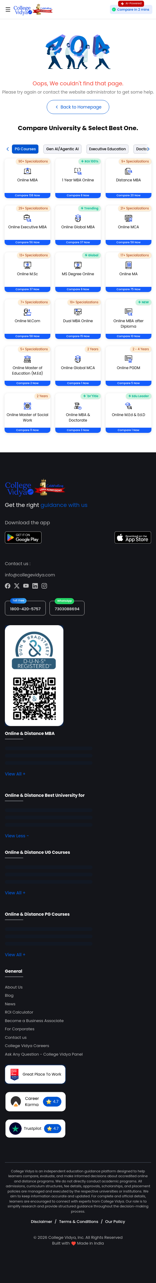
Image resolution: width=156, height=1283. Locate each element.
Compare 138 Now (27, 195)
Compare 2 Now (27, 383)
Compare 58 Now (128, 242)
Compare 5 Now (128, 383)
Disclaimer (41, 1221)
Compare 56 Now (27, 242)
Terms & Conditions (78, 1221)
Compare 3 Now (78, 430)
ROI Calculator (19, 1012)
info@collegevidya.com (30, 575)
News (10, 1004)
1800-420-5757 (25, 609)
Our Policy (115, 1221)
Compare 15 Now (78, 336)
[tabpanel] (78, 303)
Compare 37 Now (78, 242)
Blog (9, 995)
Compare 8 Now (78, 195)
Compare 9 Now (78, 289)
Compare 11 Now (27, 430)
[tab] (24, 149)
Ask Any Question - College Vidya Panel (44, 1054)
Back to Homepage (77, 107)
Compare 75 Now (128, 289)
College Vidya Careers (27, 1046)
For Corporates (19, 1029)
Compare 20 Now (129, 195)
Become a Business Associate (34, 1021)
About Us (14, 987)
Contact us (16, 1037)
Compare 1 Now (78, 383)
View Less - (17, 836)
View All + (15, 774)
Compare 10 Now (128, 336)
